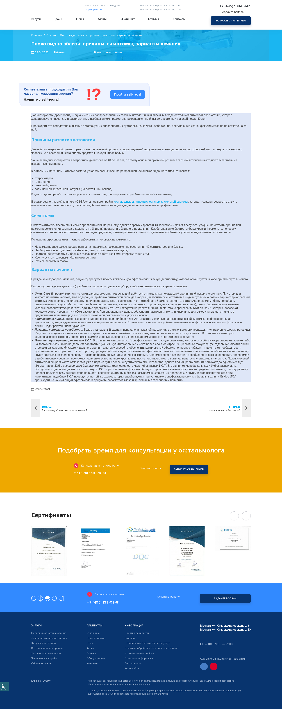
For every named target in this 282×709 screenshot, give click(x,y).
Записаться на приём (44, 658)
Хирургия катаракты (43, 643)
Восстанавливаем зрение (47, 648)
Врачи (58, 19)
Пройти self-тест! (127, 94)
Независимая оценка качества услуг (147, 643)
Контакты (179, 19)
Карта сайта (132, 668)
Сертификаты (133, 663)
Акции (102, 19)
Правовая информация (139, 658)
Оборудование (96, 658)
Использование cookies (139, 653)
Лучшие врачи (96, 638)
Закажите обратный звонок (189, 469)
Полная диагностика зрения (48, 633)
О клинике (93, 633)
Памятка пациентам (137, 633)
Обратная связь (41, 663)
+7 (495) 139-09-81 (235, 6)
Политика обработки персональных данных (152, 648)
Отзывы (153, 19)
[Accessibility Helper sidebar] (4, 686)
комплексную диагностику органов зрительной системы (151, 201)
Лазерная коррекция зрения (49, 638)
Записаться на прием (230, 20)
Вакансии (130, 638)
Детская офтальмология (46, 653)
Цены (80, 19)
